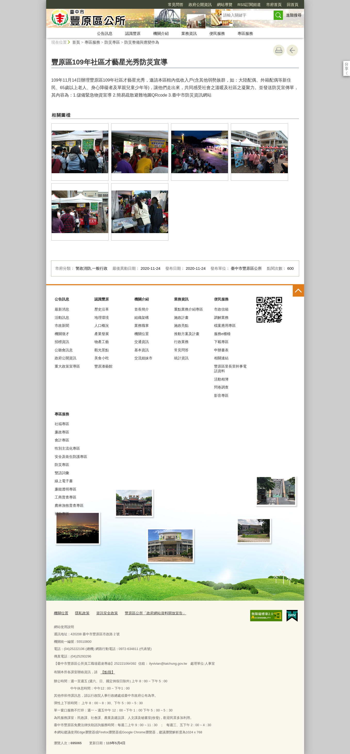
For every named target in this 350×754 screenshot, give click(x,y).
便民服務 (217, 33)
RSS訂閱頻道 (219, 4)
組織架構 (141, 317)
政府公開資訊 (170, 4)
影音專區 (221, 395)
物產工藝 (101, 342)
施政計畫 (181, 317)
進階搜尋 (294, 15)
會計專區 (62, 440)
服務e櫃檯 (222, 334)
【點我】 (107, 671)
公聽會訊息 (64, 350)
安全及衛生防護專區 (71, 457)
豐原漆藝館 (103, 366)
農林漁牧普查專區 (69, 505)
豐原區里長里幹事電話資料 (230, 368)
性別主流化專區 (67, 448)
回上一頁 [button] (292, 50)
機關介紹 (161, 33)
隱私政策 (80, 612)
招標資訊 (62, 342)
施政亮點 (181, 325)
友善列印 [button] (278, 50)
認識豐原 (133, 33)
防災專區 (112, 42)
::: (44, 2)
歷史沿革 (101, 309)
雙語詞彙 (62, 473)
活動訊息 (62, 317)
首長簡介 (141, 309)
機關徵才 (62, 334)
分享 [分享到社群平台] (346, 64)
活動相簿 (221, 379)
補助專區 (62, 514)
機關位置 (141, 334)
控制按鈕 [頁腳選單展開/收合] (298, 291)
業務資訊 (189, 33)
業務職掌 (141, 325)
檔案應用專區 (225, 325)
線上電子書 (64, 481)
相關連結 (221, 358)
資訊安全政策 (104, 612)
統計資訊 (181, 358)
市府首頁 (244, 4)
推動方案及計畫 (186, 334)
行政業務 (181, 342)
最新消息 (62, 309)
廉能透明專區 (65, 489)
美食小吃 (101, 358)
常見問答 (146, 4)
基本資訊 (141, 350)
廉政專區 (62, 432)
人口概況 (101, 325)
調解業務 (221, 317)
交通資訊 (141, 342)
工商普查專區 (65, 497)
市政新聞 (62, 325)
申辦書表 (221, 350)
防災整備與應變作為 (141, 42)
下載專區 (221, 342)
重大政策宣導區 (67, 366)
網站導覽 (195, 4)
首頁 (76, 42)
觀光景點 (101, 350)
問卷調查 (221, 387)
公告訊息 (104, 33)
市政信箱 (221, 309)
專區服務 (245, 33)
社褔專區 (62, 424)
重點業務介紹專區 (188, 309)
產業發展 (101, 334)
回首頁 (263, 4)
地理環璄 (101, 317)
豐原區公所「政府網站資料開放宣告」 (149, 612)
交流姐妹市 (143, 358)
